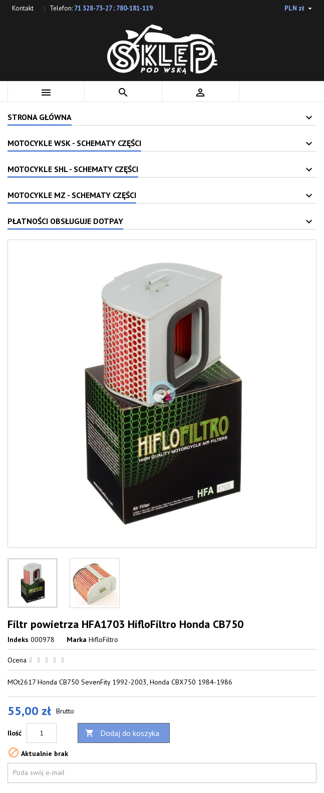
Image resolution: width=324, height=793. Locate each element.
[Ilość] (42, 733)
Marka (77, 639)
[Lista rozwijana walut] (299, 8)
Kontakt (23, 8)
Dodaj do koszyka (122, 733)
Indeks (18, 639)
